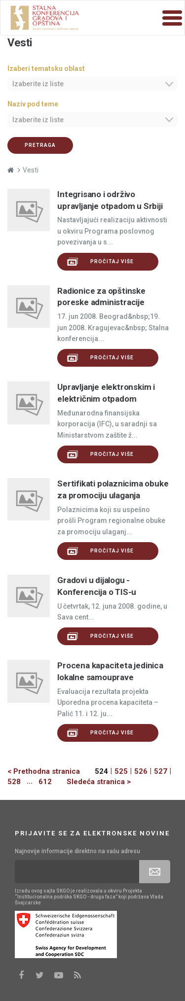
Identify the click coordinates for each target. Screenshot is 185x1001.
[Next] (91, 782)
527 (160, 771)
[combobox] (92, 83)
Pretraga (40, 145)
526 (141, 771)
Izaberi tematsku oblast (46, 68)
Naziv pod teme (32, 104)
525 (121, 771)
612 (45, 781)
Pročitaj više (100, 262)
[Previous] (51, 771)
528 (14, 781)
